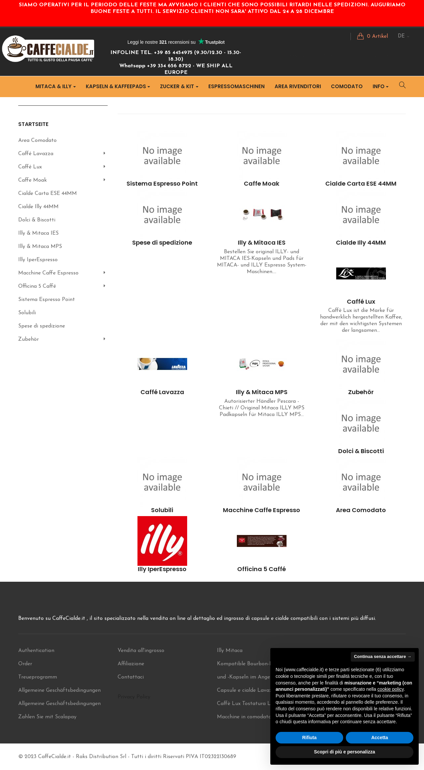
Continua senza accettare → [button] (382, 656)
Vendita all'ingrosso (141, 650)
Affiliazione (131, 664)
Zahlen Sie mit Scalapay (47, 717)
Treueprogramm (37, 677)
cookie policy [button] (390, 689)
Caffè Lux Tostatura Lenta (249, 703)
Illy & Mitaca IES (38, 233)
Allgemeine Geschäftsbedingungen (59, 690)
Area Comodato (37, 140)
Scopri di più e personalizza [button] (344, 751)
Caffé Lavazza (35, 153)
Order (25, 664)
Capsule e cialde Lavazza (247, 690)
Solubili (27, 313)
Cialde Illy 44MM (38, 206)
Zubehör (28, 339)
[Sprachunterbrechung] (404, 36)
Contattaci (131, 677)
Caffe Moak (32, 180)
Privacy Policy (134, 697)
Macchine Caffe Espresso (48, 273)
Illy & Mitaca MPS (40, 246)
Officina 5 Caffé (37, 286)
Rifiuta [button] (309, 737)
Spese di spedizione (41, 326)
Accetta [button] (379, 737)
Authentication (36, 650)
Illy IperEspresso (38, 260)
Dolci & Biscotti (36, 220)
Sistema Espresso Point (46, 299)
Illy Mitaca (229, 650)
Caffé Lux (30, 167)
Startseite (33, 124)
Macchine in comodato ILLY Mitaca (260, 717)
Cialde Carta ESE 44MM (47, 193)
